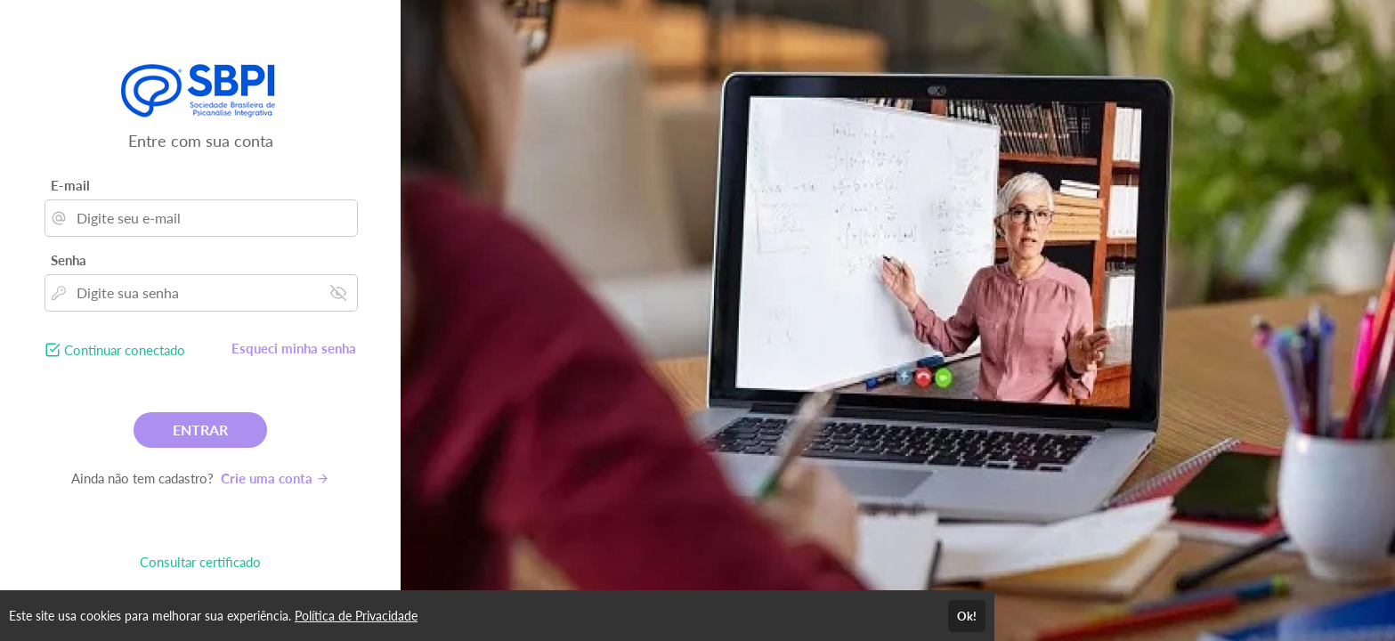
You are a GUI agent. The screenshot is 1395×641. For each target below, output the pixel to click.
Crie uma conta (275, 478)
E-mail (70, 185)
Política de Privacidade (356, 615)
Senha (68, 260)
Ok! (967, 616)
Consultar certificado (200, 562)
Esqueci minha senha (293, 348)
